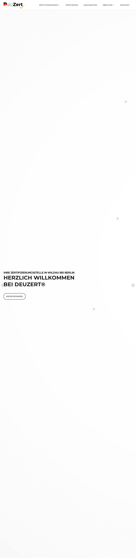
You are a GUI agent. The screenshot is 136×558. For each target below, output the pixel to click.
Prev (3, 285)
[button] (49, 5)
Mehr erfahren (14, 296)
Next (133, 285)
